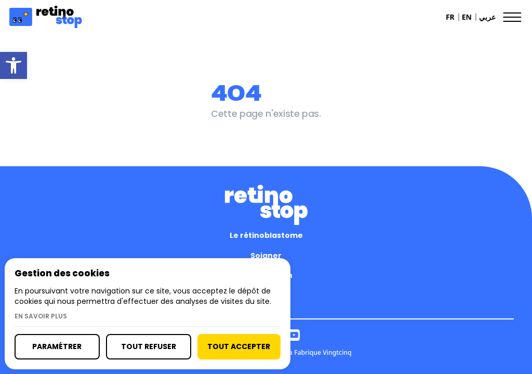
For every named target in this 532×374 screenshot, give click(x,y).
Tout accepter (238, 346)
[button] (13, 65)
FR (450, 17)
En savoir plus (41, 316)
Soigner (266, 255)
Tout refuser (148, 346)
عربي (487, 17)
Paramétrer (57, 346)
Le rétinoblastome (266, 235)
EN (467, 17)
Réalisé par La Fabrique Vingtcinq (301, 352)
